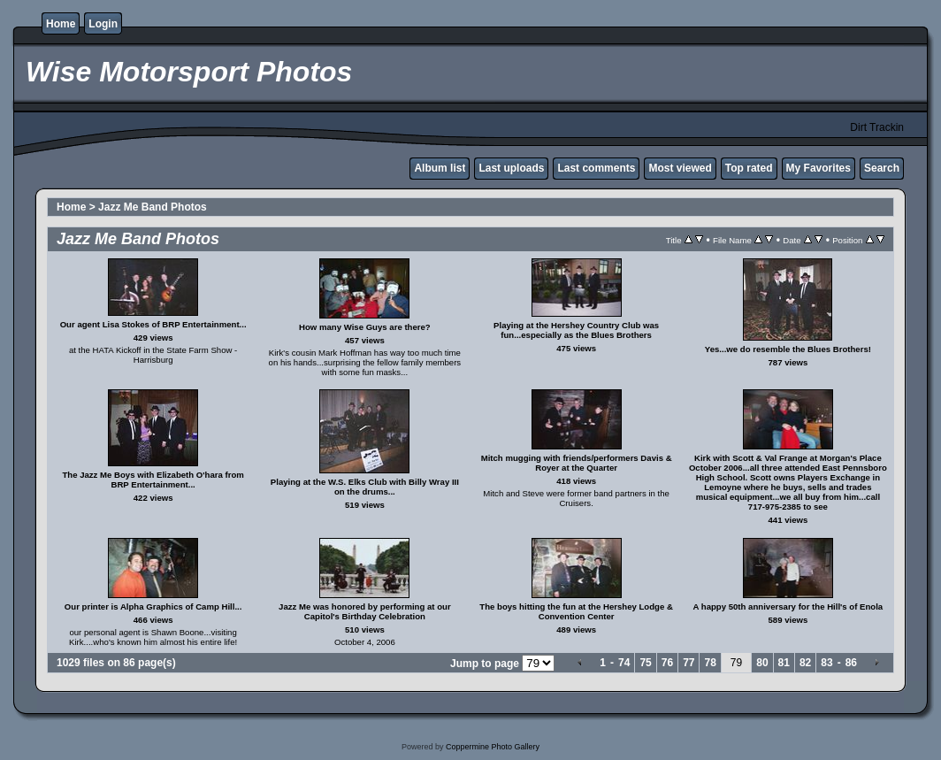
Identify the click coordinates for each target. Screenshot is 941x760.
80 (762, 662)
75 (645, 662)
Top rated (749, 168)
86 (851, 662)
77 (688, 662)
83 (826, 662)
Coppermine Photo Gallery (492, 746)
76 (667, 662)
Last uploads (511, 168)
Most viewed (679, 168)
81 (784, 662)
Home (60, 24)
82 (805, 662)
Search (881, 168)
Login (103, 24)
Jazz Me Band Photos (152, 207)
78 (709, 662)
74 (624, 662)
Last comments (596, 168)
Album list (439, 168)
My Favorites (818, 168)
